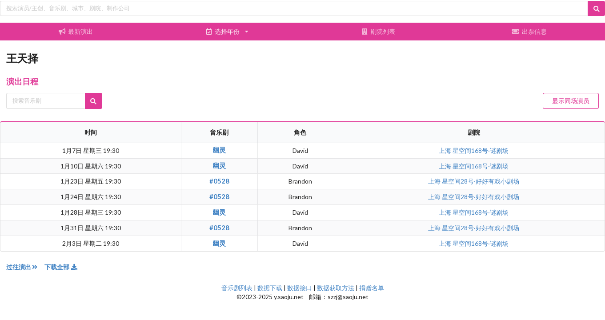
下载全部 (61, 267)
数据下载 (269, 288)
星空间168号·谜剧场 (481, 150)
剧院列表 (378, 31)
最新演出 (75, 31)
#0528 (219, 181)
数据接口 (299, 288)
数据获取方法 (335, 288)
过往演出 (25, 267)
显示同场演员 (570, 100)
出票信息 (529, 31)
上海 (446, 150)
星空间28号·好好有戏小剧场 (480, 181)
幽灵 (219, 150)
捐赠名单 (371, 288)
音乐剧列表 (236, 288)
